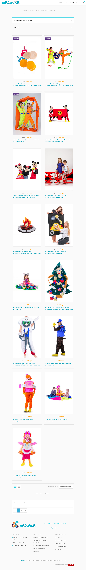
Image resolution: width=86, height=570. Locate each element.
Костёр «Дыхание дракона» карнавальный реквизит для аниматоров (27, 252)
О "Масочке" (59, 537)
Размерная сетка (60, 543)
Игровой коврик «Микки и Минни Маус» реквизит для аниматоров (59, 140)
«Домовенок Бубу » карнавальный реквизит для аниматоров (24, 476)
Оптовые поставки (60, 546)
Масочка (22, 560)
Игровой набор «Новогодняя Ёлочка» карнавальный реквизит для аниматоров (59, 308)
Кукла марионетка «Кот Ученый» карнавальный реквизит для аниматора (26, 364)
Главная (24, 10)
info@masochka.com (20, 545)
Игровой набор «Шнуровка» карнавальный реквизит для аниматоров (59, 84)
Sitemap (63, 560)
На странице (18, 503)
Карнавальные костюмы (40, 537)
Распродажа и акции (39, 548)
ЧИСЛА (71, 564)
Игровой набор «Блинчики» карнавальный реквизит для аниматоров (27, 84)
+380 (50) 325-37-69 (18, 542)
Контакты (58, 549)
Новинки (36, 551)
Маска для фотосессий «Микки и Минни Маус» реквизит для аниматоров (26, 196)
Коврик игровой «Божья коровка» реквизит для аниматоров (56, 196)
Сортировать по (53, 486)
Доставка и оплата (60, 540)
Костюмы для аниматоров (41, 545)
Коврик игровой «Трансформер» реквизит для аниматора (56, 252)
